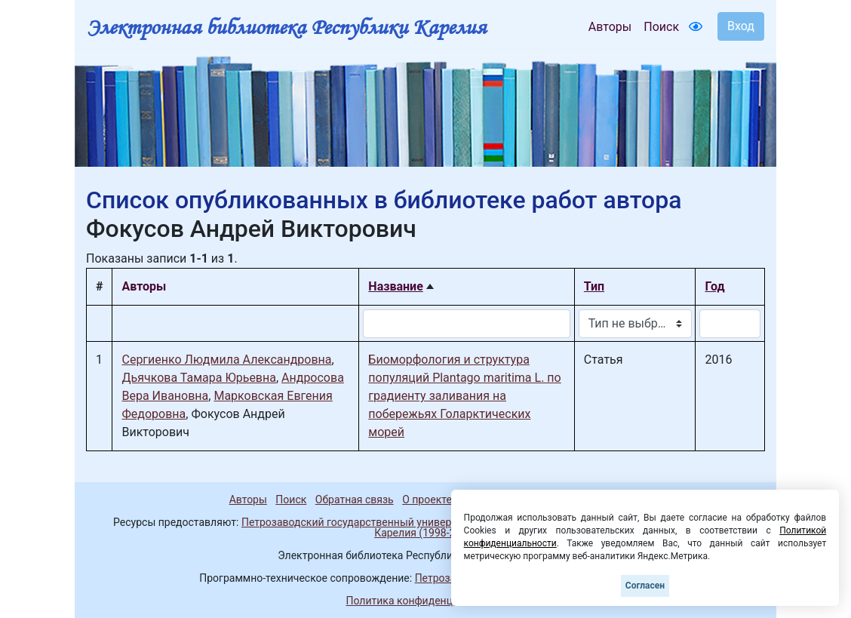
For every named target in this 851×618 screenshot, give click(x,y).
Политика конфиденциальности (425, 601)
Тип (594, 286)
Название (395, 286)
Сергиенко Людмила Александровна (226, 359)
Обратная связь (354, 499)
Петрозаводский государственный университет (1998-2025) (390, 522)
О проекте (427, 499)
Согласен (645, 585)
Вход (740, 26)
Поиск (661, 27)
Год (714, 286)
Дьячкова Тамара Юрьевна (198, 377)
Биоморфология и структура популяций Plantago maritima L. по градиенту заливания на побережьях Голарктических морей (464, 395)
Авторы (609, 27)
